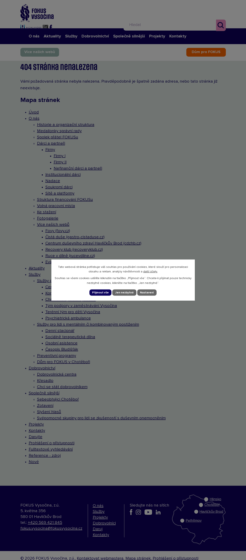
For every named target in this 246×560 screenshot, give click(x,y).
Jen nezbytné (124, 292)
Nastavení (148, 292)
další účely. (150, 271)
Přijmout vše (100, 292)
